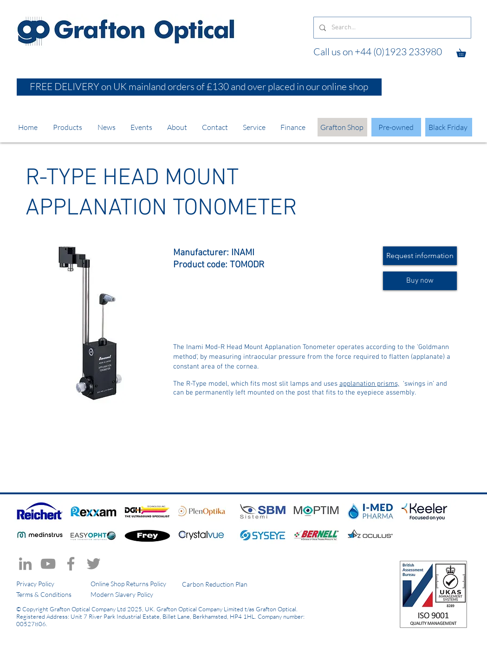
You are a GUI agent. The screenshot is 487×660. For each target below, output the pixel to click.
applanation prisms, (369, 384)
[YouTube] (48, 564)
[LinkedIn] (25, 564)
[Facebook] (71, 564)
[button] (465, 51)
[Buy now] (420, 281)
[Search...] (391, 27)
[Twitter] (93, 564)
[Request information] (420, 255)
